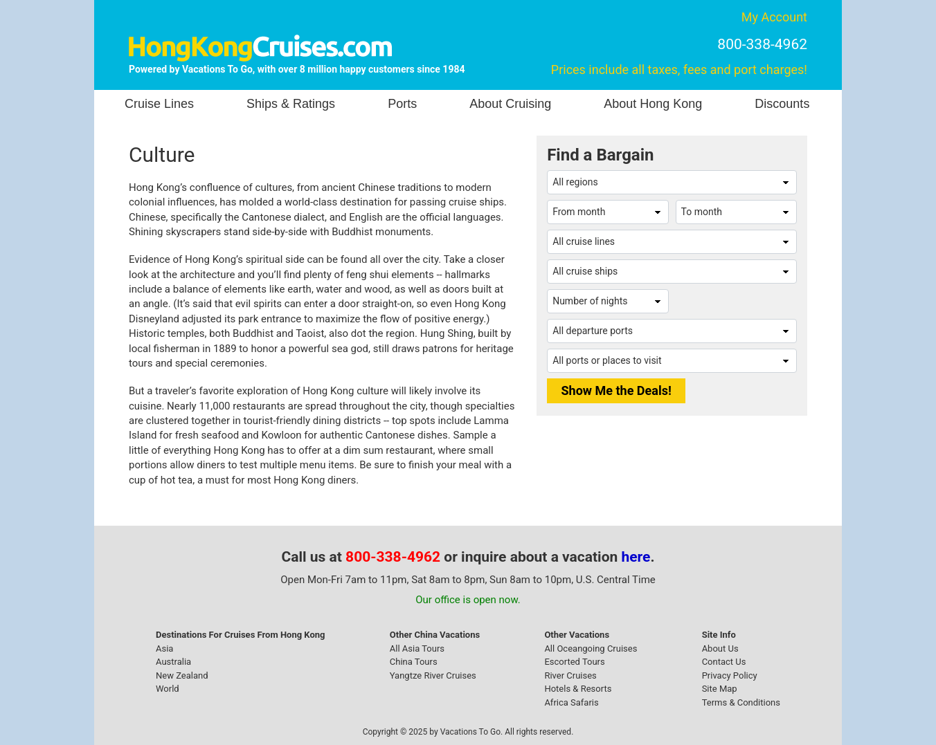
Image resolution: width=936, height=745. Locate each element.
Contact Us (724, 661)
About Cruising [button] (510, 104)
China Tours (414, 661)
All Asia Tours (417, 648)
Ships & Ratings (290, 104)
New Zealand (182, 675)
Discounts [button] (782, 104)
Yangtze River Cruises (433, 675)
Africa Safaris (571, 702)
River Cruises (570, 675)
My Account (774, 17)
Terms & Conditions (741, 702)
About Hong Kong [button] (653, 104)
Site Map (719, 688)
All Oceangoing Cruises (590, 648)
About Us (720, 648)
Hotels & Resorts (577, 688)
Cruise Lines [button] (159, 104)
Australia (173, 661)
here (636, 557)
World (167, 688)
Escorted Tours (574, 661)
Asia (164, 648)
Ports (402, 104)
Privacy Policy (729, 675)
